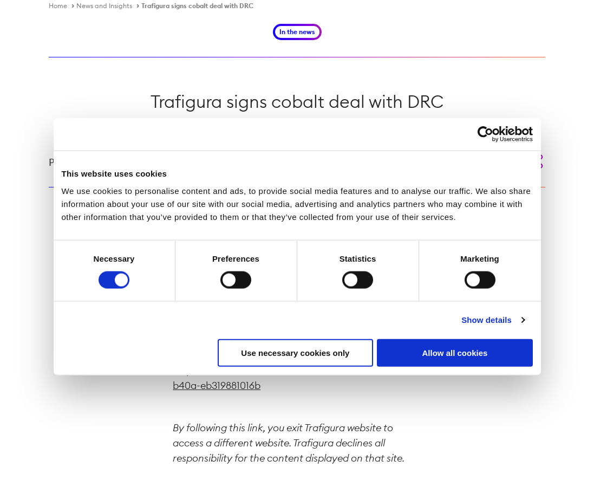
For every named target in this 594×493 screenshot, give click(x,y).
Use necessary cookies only (295, 352)
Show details (486, 320)
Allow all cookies (455, 352)
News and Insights (104, 6)
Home (58, 6)
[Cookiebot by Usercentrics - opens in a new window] (485, 134)
